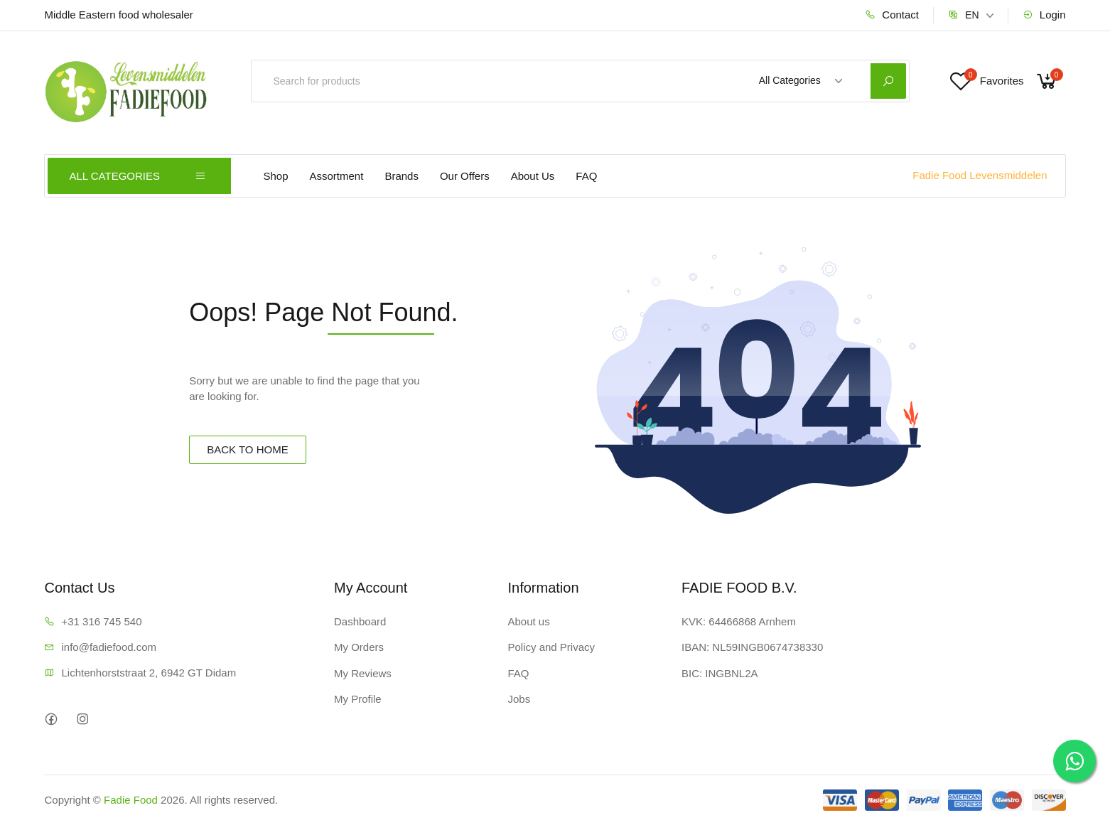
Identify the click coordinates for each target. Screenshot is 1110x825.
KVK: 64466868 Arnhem (738, 621)
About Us (533, 176)
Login (1044, 15)
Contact (892, 15)
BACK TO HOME (247, 449)
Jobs (518, 699)
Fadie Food (131, 800)
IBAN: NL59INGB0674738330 (752, 647)
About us (528, 621)
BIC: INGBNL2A (719, 673)
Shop (275, 176)
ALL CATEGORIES (137, 176)
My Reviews (363, 673)
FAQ (586, 176)
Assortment (337, 176)
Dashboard (360, 621)
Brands (401, 176)
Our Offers (465, 176)
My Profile (358, 699)
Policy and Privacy (551, 647)
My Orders (359, 647)
